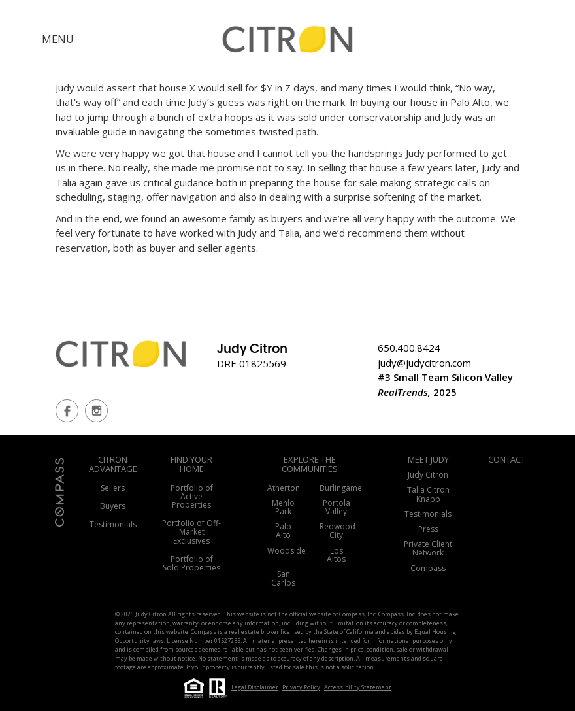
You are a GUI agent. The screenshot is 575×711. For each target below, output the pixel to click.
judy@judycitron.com (424, 362)
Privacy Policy (301, 687)
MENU (58, 39)
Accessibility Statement (357, 687)
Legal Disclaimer (254, 687)
